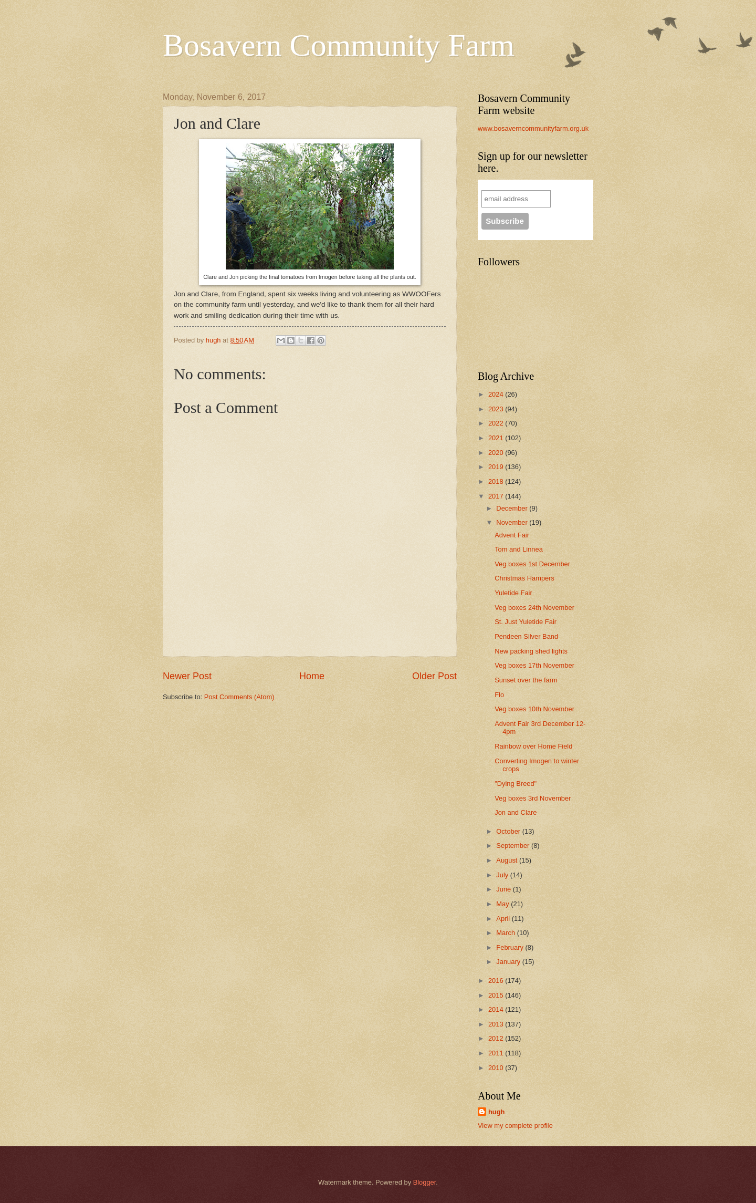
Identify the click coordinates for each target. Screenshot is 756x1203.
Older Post (434, 676)
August (507, 860)
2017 (496, 496)
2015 (496, 995)
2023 (496, 409)
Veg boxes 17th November (534, 665)
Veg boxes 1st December (532, 564)
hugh (496, 1112)
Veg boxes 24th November (534, 607)
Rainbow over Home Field (533, 746)
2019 (496, 467)
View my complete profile (515, 1125)
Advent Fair (512, 535)
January (509, 962)
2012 (496, 1038)
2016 (496, 980)
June (504, 889)
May (503, 904)
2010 (496, 1068)
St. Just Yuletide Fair (525, 622)
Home (311, 676)
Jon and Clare (516, 812)
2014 (496, 1009)
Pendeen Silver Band (526, 636)
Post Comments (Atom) (239, 697)
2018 (496, 481)
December (512, 508)
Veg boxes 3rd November (533, 798)
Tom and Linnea (519, 549)
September (513, 845)
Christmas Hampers (524, 578)
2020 (496, 453)
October (509, 831)
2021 (496, 438)
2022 (496, 423)
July (503, 875)
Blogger (424, 1182)
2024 (496, 394)
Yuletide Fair (513, 593)
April (503, 918)
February (510, 947)
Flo (499, 695)
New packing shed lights (531, 651)
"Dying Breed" (516, 783)
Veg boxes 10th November (534, 709)
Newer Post (187, 676)
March (506, 933)
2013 (496, 1024)
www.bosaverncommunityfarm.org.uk (533, 128)
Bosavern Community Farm (338, 45)
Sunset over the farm (526, 680)
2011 (496, 1053)
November (512, 522)
